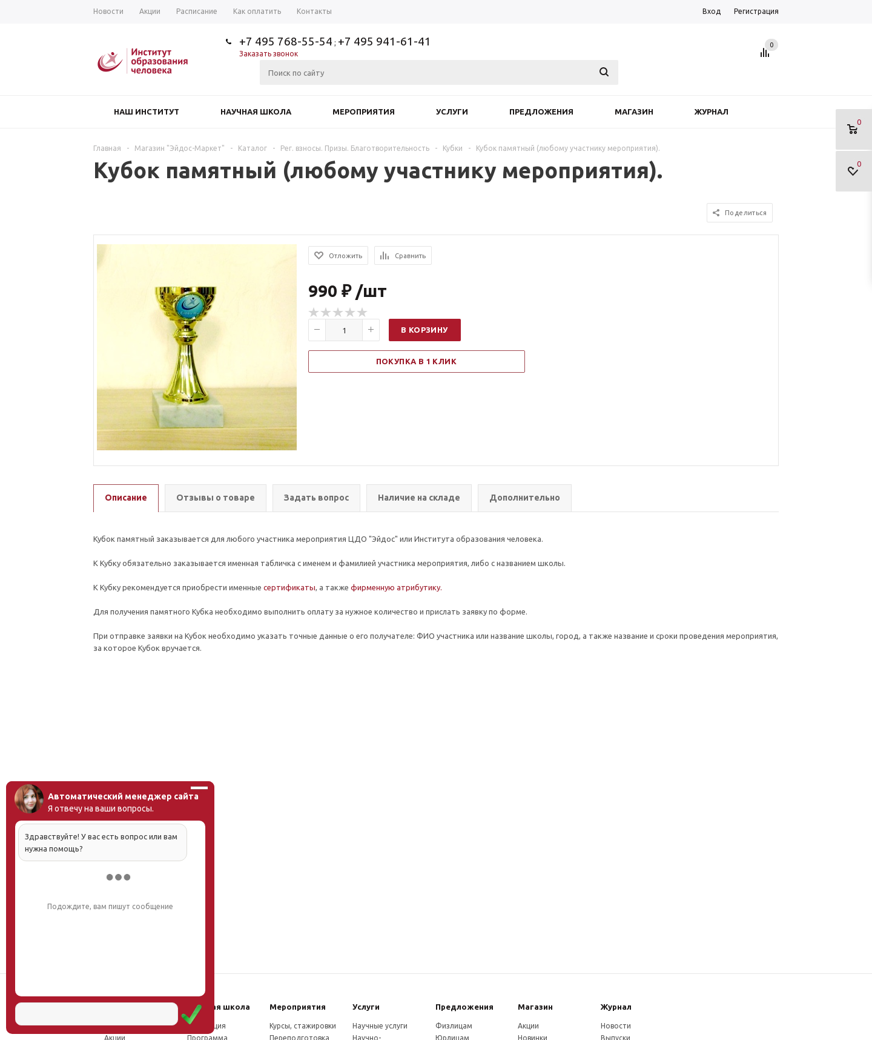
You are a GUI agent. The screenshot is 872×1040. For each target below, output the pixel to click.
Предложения (541, 111)
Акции (528, 1026)
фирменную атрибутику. (396, 587)
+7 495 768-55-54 (285, 41)
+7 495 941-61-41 (384, 41)
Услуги (452, 111)
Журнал (711, 111)
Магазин (634, 111)
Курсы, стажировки (302, 1026)
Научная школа (255, 111)
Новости (616, 1026)
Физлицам (453, 1026)
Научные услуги (380, 1026)
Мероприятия (363, 111)
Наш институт (146, 111)
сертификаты (289, 587)
